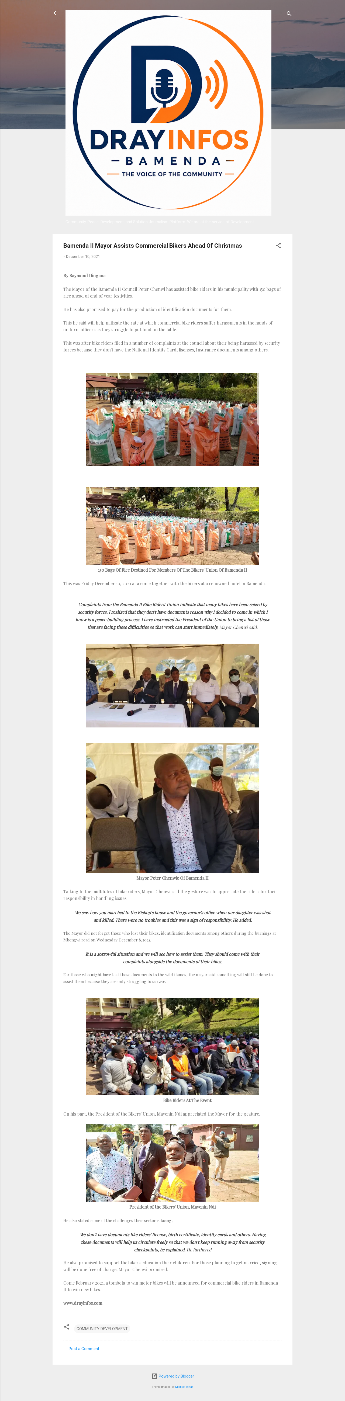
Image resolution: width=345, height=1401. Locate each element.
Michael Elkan (184, 1387)
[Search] (289, 14)
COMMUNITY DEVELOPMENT (102, 1328)
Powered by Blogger (172, 1376)
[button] (278, 246)
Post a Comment (84, 1348)
